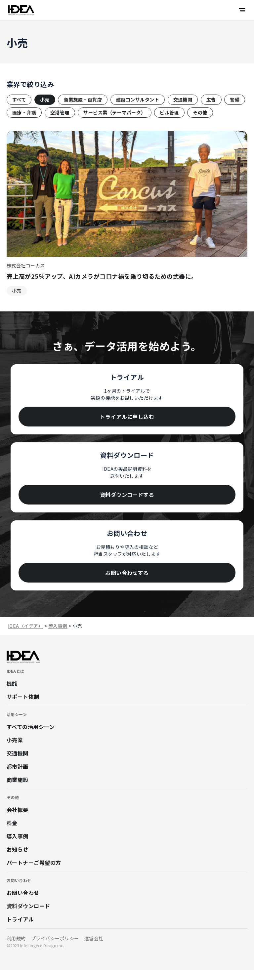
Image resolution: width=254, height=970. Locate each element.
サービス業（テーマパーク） (114, 112)
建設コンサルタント (137, 99)
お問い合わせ (23, 893)
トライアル (20, 919)
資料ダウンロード (28, 906)
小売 (45, 99)
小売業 (15, 740)
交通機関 (182, 99)
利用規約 (16, 938)
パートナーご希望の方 (34, 863)
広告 (211, 99)
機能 (12, 683)
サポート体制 (23, 697)
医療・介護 (24, 112)
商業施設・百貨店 (83, 99)
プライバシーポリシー (55, 938)
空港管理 (59, 112)
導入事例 (17, 836)
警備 (234, 99)
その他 (200, 112)
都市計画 (17, 766)
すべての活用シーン (31, 727)
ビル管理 (169, 112)
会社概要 (17, 810)
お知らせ (17, 849)
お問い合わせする (127, 573)
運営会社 (94, 938)
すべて (19, 99)
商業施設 (17, 780)
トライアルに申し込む (127, 417)
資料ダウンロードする (127, 495)
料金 (12, 823)
